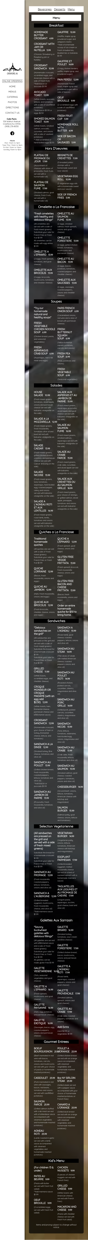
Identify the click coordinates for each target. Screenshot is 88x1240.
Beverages (45, 9)
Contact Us (12, 112)
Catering (12, 97)
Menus (12, 91)
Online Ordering (12, 81)
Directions (12, 107)
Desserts (59, 9)
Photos (12, 102)
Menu (71, 9)
